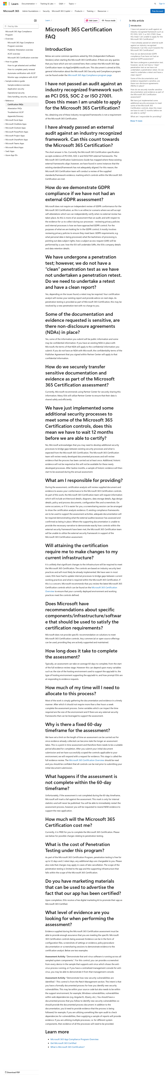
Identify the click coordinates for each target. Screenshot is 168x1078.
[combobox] (21, 26)
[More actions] (120, 20)
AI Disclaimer (8, 1069)
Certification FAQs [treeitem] (15, 104)
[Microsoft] (5, 3)
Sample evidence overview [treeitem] (19, 85)
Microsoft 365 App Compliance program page (90, 75)
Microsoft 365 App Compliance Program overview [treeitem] (21, 44)
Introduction (136, 25)
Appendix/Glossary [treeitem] (15, 116)
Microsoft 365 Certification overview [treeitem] (23, 57)
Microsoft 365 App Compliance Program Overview (74, 1039)
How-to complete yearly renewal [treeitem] (21, 69)
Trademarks (113, 1069)
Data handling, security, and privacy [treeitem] (23, 96)
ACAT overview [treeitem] (14, 53)
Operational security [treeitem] (16, 92)
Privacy (60, 1069)
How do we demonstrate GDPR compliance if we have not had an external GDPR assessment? (145, 56)
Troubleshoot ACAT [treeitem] (16, 112)
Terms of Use (99, 1069)
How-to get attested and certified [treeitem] (22, 65)
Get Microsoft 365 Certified (63, 1043)
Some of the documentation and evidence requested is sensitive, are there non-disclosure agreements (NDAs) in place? (145, 82)
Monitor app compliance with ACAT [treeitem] (22, 77)
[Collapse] (35, 20)
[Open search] (155, 3)
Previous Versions (24, 1069)
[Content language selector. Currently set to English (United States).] (15, 1063)
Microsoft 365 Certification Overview (86, 760)
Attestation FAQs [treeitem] (15, 108)
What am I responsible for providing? (146, 116)
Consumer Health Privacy (78, 1069)
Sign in (162, 3)
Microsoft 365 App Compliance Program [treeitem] (18, 33)
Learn (47, 20)
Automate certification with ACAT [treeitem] (21, 73)
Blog (37, 1069)
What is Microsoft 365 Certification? (67, 1046)
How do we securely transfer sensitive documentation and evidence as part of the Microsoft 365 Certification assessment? (147, 93)
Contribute (48, 1069)
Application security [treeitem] (16, 88)
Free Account (157, 11)
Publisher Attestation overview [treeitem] (20, 49)
